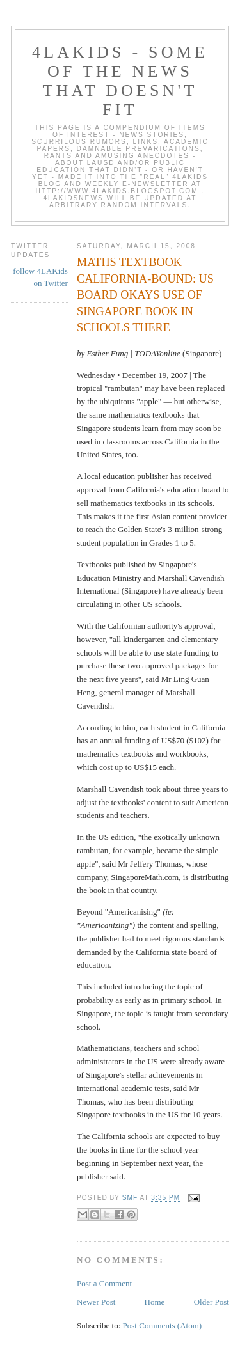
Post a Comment (104, 1283)
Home (155, 1302)
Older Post (211, 1302)
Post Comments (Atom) (162, 1325)
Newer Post (96, 1302)
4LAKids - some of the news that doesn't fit (120, 81)
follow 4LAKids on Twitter (40, 277)
